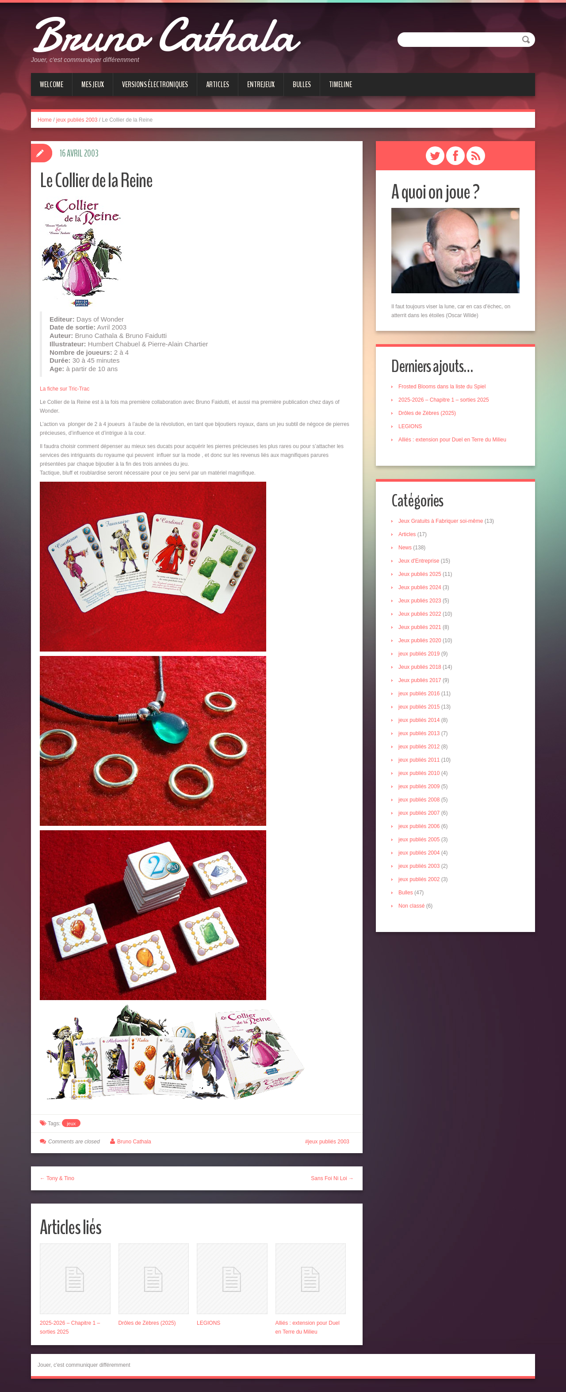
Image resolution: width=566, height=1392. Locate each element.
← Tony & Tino (57, 1178)
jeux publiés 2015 (419, 707)
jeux (71, 1123)
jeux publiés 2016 (419, 694)
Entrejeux (261, 84)
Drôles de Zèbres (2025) (147, 1323)
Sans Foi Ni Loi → (332, 1178)
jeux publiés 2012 (419, 747)
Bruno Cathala (163, 35)
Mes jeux (92, 84)
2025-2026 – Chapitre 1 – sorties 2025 (443, 400)
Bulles (302, 84)
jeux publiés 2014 (419, 720)
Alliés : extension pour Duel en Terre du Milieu (452, 440)
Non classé (411, 906)
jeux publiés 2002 (419, 880)
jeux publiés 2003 (76, 120)
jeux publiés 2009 (419, 787)
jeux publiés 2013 (419, 734)
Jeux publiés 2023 (419, 601)
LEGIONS (208, 1323)
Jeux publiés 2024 (419, 588)
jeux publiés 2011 (419, 760)
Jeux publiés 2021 (419, 628)
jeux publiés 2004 (419, 853)
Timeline (340, 84)
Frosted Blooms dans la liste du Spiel (442, 386)
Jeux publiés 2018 (419, 667)
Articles (217, 84)
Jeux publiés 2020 (419, 641)
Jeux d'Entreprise (418, 561)
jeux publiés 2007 (419, 813)
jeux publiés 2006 (419, 827)
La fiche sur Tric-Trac (64, 389)
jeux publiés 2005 (419, 840)
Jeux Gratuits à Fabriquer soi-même (440, 521)
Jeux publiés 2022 (419, 614)
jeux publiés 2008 (419, 800)
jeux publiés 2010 (419, 774)
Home (45, 120)
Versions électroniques (155, 84)
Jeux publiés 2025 (419, 574)
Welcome (51, 84)
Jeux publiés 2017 (419, 681)
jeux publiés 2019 (419, 654)
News (405, 548)
